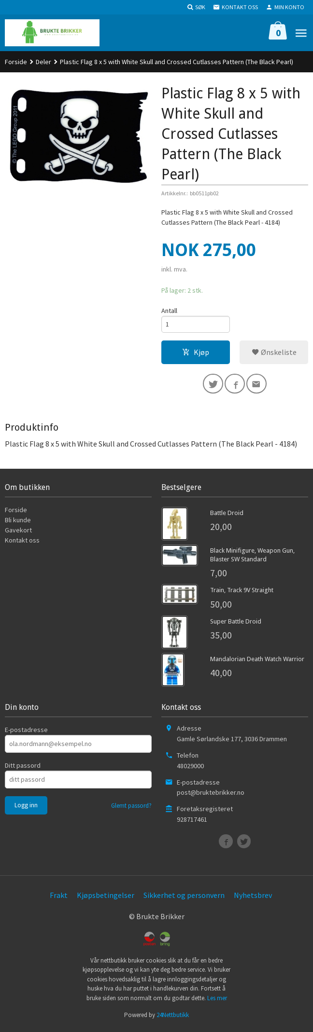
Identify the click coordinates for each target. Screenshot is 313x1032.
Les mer (217, 1000)
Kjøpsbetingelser (105, 897)
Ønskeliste (274, 353)
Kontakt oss (22, 542)
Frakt (59, 897)
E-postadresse (26, 732)
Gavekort (18, 532)
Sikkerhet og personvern (184, 897)
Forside (16, 61)
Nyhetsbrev (253, 897)
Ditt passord (23, 767)
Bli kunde (18, 522)
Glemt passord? (131, 808)
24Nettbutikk (172, 1017)
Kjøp (195, 353)
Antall (169, 310)
